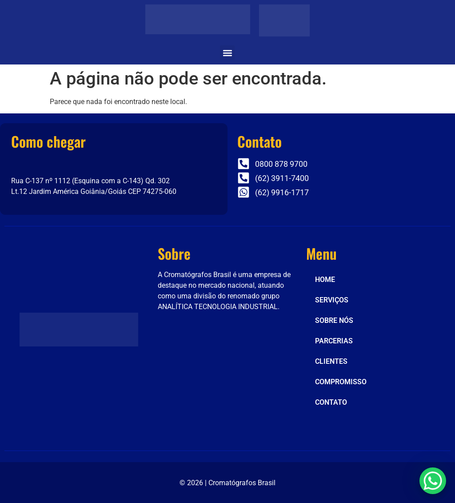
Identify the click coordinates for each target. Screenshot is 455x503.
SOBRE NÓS (334, 320)
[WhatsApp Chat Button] (432, 480)
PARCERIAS (334, 341)
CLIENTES (331, 361)
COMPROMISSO (341, 382)
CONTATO (331, 402)
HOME (325, 279)
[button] (227, 52)
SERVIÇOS (331, 300)
